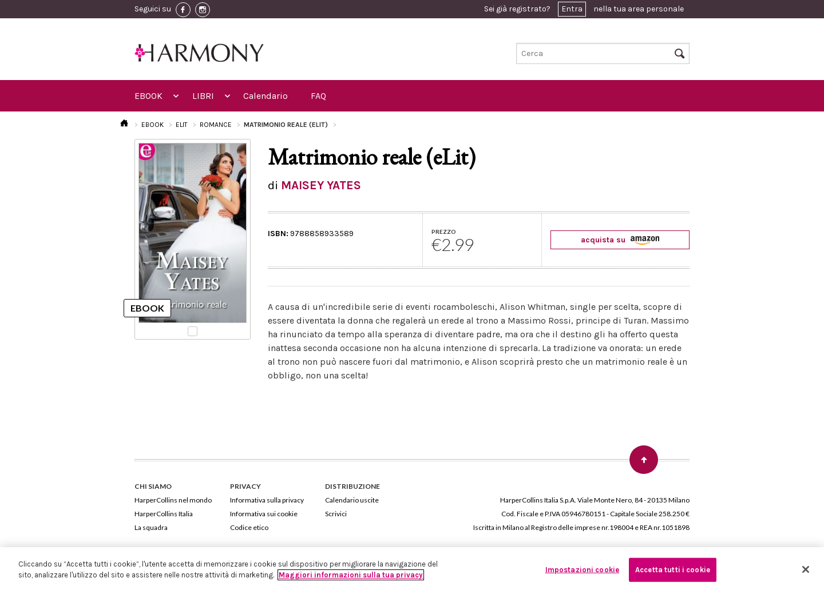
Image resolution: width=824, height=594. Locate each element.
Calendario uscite (352, 500)
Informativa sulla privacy (267, 500)
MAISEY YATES (321, 185)
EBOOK (148, 95)
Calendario (265, 95)
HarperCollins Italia (163, 513)
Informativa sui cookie (264, 513)
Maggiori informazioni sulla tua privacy (351, 575)
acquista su (620, 240)
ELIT (182, 125)
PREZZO (443, 231)
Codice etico (249, 527)
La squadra (151, 527)
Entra (572, 9)
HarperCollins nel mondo (173, 500)
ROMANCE (216, 125)
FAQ (318, 95)
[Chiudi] (805, 569)
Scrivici (336, 513)
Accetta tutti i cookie (672, 569)
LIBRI (203, 95)
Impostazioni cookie (582, 569)
